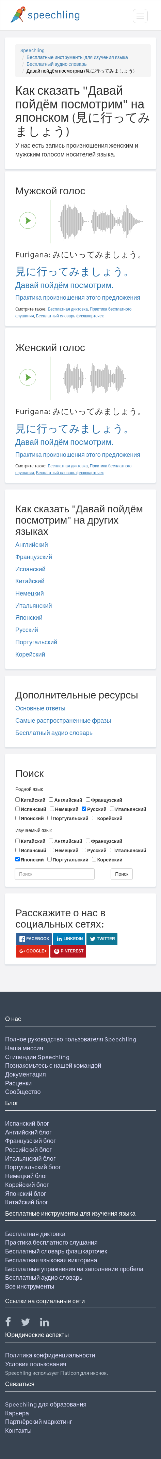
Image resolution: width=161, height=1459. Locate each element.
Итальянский (33, 605)
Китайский (30, 581)
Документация (25, 1074)
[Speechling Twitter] (30, 1323)
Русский (26, 629)
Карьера (17, 1413)
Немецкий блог (26, 1175)
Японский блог (25, 1193)
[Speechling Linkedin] (49, 1323)
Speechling (32, 50)
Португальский (36, 642)
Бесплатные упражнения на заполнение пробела (74, 1269)
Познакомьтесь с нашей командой (53, 1065)
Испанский (30, 569)
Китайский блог (26, 1202)
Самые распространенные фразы (63, 720)
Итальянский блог (30, 1158)
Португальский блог (33, 1167)
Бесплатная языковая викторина (51, 1260)
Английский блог (28, 1132)
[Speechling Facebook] (12, 1323)
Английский (31, 544)
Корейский (30, 654)
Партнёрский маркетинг (38, 1421)
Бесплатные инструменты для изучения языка (77, 57)
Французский (33, 556)
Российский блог (28, 1149)
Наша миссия (24, 1048)
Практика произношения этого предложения (77, 297)
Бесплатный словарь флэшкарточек (56, 1251)
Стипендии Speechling (37, 1057)
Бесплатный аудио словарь (56, 64)
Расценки (18, 1083)
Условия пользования (35, 1364)
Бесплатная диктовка (35, 1233)
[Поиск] (55, 874)
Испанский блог (27, 1123)
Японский (29, 617)
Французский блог (30, 1140)
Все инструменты (29, 1286)
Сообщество (23, 1091)
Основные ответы (40, 708)
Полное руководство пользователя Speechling (70, 1039)
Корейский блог (27, 1184)
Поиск (121, 874)
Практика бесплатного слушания (51, 1242)
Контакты (18, 1430)
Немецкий (29, 593)
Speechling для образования (45, 1404)
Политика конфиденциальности (50, 1355)
